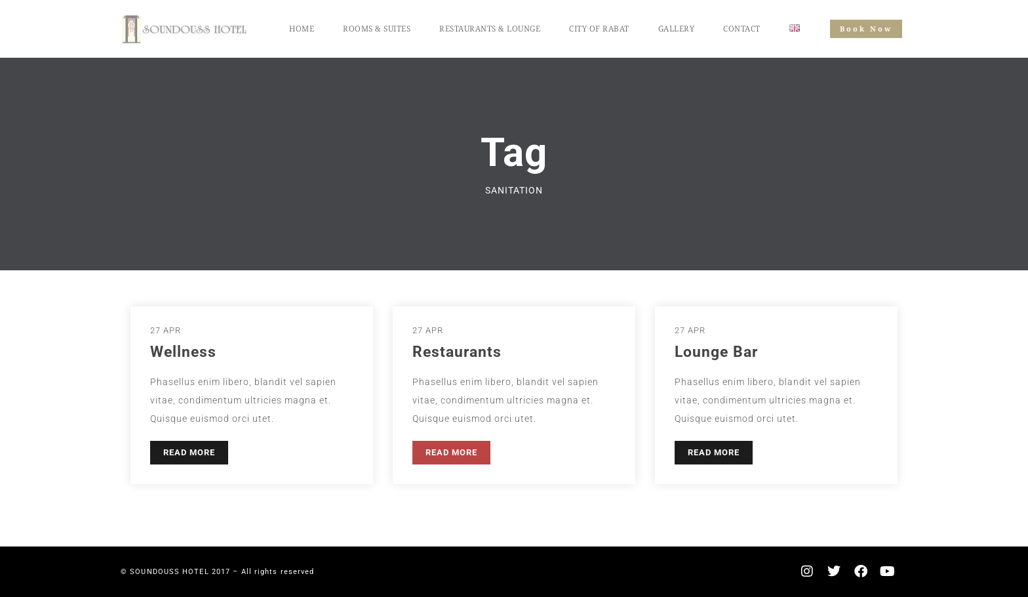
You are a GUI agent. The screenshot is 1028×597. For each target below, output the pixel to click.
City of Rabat (599, 29)
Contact (742, 29)
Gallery (676, 29)
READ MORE (189, 452)
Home (301, 29)
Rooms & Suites (376, 29)
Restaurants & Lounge (489, 29)
